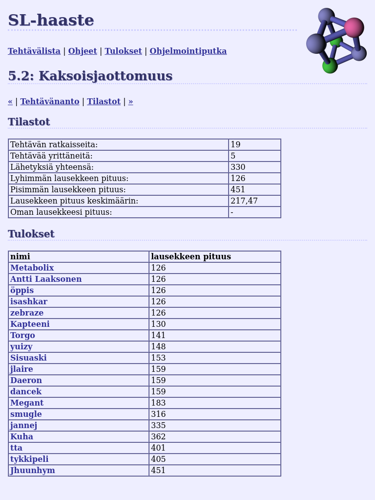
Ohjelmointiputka (188, 51)
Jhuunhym (32, 470)
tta (16, 448)
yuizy (21, 346)
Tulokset (123, 51)
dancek (26, 391)
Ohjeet (82, 51)
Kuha (21, 436)
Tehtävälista (34, 51)
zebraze (27, 313)
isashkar (28, 301)
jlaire (21, 369)
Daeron (26, 380)
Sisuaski (28, 358)
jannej (23, 425)
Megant (26, 403)
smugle (26, 414)
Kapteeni (30, 324)
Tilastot (104, 101)
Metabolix (32, 268)
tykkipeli (29, 459)
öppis (22, 290)
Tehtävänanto (50, 101)
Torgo (22, 335)
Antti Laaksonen (46, 279)
